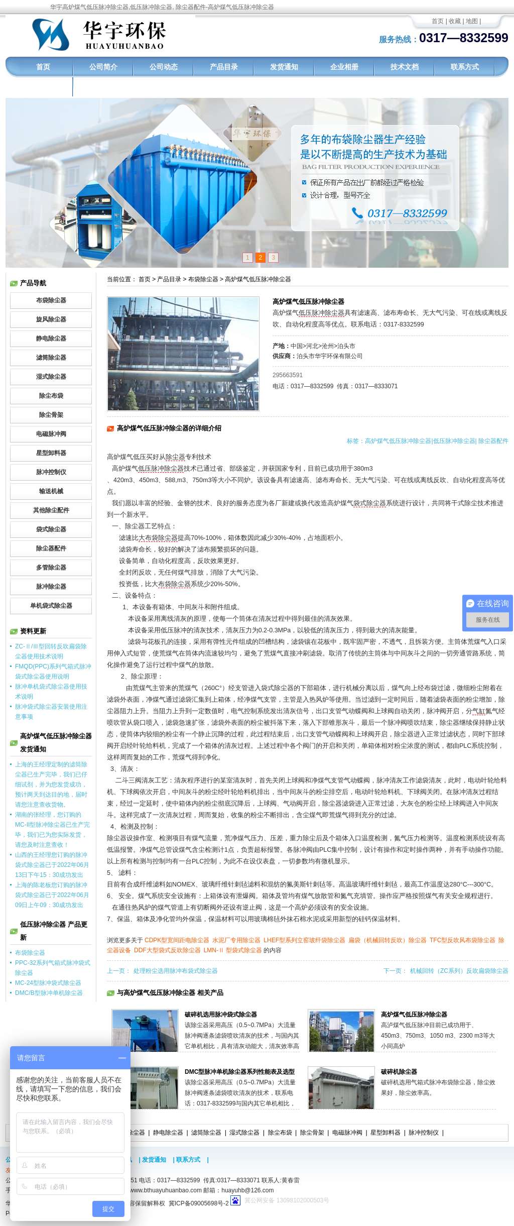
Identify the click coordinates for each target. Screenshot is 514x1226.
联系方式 (465, 67)
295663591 (288, 375)
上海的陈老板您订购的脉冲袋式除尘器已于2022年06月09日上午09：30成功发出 (52, 895)
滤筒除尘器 (51, 357)
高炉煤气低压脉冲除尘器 (258, 279)
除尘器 (175, 457)
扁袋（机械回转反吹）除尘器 (387, 940)
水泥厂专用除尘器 (236, 940)
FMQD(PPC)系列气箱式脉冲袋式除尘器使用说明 (53, 671)
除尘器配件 (51, 548)
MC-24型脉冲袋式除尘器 (48, 982)
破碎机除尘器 (399, 1071)
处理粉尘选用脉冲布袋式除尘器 (176, 970)
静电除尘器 (51, 338)
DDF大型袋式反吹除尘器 (167, 950)
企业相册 (344, 67)
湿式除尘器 (51, 376)
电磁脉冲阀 (51, 433)
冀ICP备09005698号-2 (199, 1203)
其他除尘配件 (51, 510)
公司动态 (164, 67)
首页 (438, 21)
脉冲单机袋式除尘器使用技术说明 (51, 691)
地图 (472, 21)
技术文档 (405, 67)
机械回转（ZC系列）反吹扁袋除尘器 (459, 970)
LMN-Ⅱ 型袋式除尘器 (233, 950)
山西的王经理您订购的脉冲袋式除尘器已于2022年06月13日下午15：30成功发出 (52, 864)
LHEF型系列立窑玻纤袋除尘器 (304, 940)
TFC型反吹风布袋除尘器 (462, 940)
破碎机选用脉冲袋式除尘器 (221, 1014)
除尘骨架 (51, 414)
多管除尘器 (51, 567)
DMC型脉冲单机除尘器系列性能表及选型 (240, 1071)
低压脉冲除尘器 (321, 312)
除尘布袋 (51, 395)
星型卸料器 (51, 453)
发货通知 (284, 67)
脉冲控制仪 (51, 472)
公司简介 (103, 67)
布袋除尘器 (203, 279)
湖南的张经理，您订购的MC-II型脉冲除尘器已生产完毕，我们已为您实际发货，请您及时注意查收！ (52, 829)
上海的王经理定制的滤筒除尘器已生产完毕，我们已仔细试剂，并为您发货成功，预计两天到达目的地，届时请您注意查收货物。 (51, 784)
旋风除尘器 (51, 319)
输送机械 (51, 491)
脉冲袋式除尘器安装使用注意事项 (51, 711)
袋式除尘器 (369, 503)
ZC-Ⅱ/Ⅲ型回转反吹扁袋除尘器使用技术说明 (51, 651)
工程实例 (43, 87)
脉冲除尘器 (51, 586)
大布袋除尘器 (158, 537)
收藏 (455, 21)
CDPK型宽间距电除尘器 (177, 940)
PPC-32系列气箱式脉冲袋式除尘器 (52, 967)
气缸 (478, 711)
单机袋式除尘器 (51, 605)
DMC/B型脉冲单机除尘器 (49, 992)
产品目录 (224, 67)
